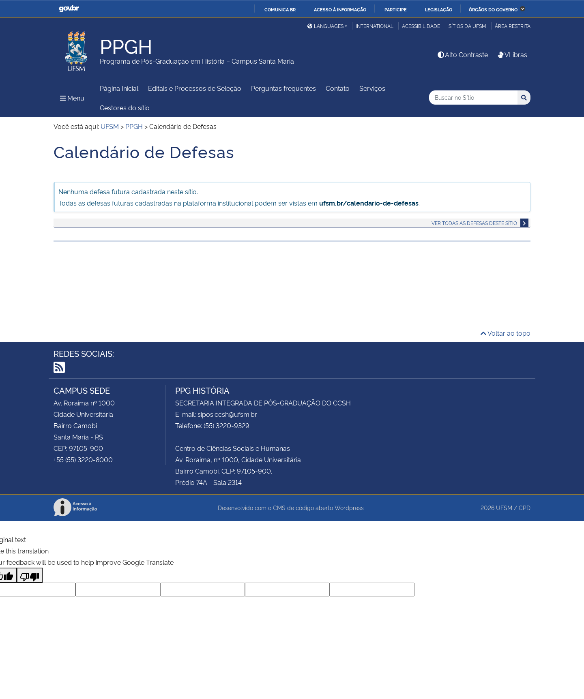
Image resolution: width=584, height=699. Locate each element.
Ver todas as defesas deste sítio (474, 222)
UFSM (504, 507)
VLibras (511, 54)
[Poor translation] (30, 575)
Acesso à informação (340, 9)
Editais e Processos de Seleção (194, 88)
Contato (338, 88)
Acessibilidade (421, 25)
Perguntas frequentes (283, 88)
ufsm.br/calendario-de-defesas (369, 202)
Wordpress (349, 507)
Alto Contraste (462, 54)
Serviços (372, 88)
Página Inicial (119, 88)
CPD (524, 507)
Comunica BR (280, 9)
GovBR (69, 9)
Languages (325, 25)
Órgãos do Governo (493, 9)
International (374, 25)
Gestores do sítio (125, 107)
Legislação (438, 9)
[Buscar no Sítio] (473, 97)
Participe (395, 9)
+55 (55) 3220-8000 (83, 459)
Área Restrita (512, 25)
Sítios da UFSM (467, 25)
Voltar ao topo (505, 332)
